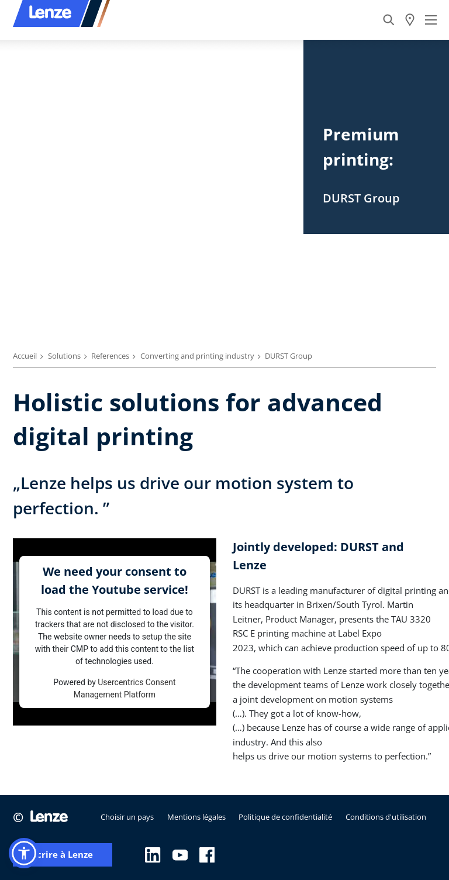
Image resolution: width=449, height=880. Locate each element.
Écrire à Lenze (62, 854)
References (110, 355)
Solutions (64, 355)
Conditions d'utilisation (386, 817)
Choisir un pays (127, 817)
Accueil (25, 355)
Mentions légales (196, 817)
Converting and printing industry (197, 355)
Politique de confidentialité (285, 817)
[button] (24, 853)
